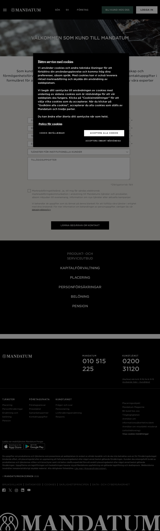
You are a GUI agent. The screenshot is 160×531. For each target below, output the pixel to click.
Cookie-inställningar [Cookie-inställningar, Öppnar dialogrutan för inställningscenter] (52, 133)
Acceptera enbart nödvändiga (103, 141)
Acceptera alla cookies (104, 133)
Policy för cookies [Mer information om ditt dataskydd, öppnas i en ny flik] (50, 124)
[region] (81, 100)
